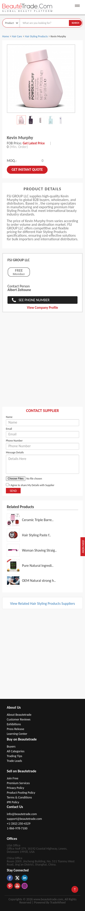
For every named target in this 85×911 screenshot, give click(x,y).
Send (13, 491)
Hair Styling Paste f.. (36, 535)
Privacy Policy (15, 788)
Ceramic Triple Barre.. (37, 520)
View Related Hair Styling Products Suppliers (42, 603)
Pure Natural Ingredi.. (37, 565)
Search (75, 22)
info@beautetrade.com (22, 814)
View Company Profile (42, 308)
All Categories (15, 751)
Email (9, 428)
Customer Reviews (18, 719)
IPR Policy (13, 802)
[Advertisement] (42, 361)
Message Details (15, 452)
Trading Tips (14, 756)
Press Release (15, 729)
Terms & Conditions (19, 797)
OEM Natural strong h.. (39, 580)
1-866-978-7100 (17, 828)
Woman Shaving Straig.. (39, 550)
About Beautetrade (19, 715)
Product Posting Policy (21, 793)
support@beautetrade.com (24, 819)
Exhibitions (14, 724)
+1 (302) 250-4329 (18, 824)
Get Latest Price (34, 143)
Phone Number (14, 440)
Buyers (11, 746)
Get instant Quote (27, 169)
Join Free (12, 778)
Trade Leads (14, 761)
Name (9, 417)
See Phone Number (34, 300)
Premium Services (18, 783)
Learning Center (17, 734)
